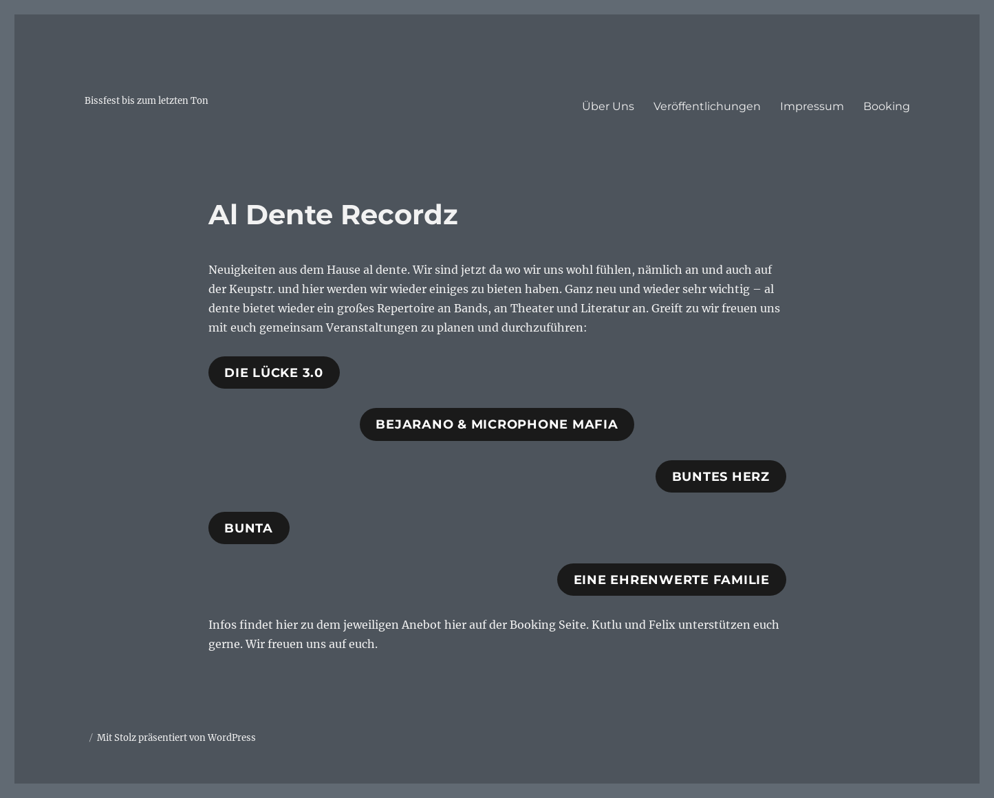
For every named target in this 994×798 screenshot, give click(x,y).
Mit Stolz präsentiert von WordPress (176, 738)
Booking (886, 106)
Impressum (812, 106)
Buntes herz (721, 476)
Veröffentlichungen (707, 106)
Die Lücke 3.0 (273, 372)
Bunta (248, 528)
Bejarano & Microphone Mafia (497, 424)
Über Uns (608, 106)
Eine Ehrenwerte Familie (672, 579)
